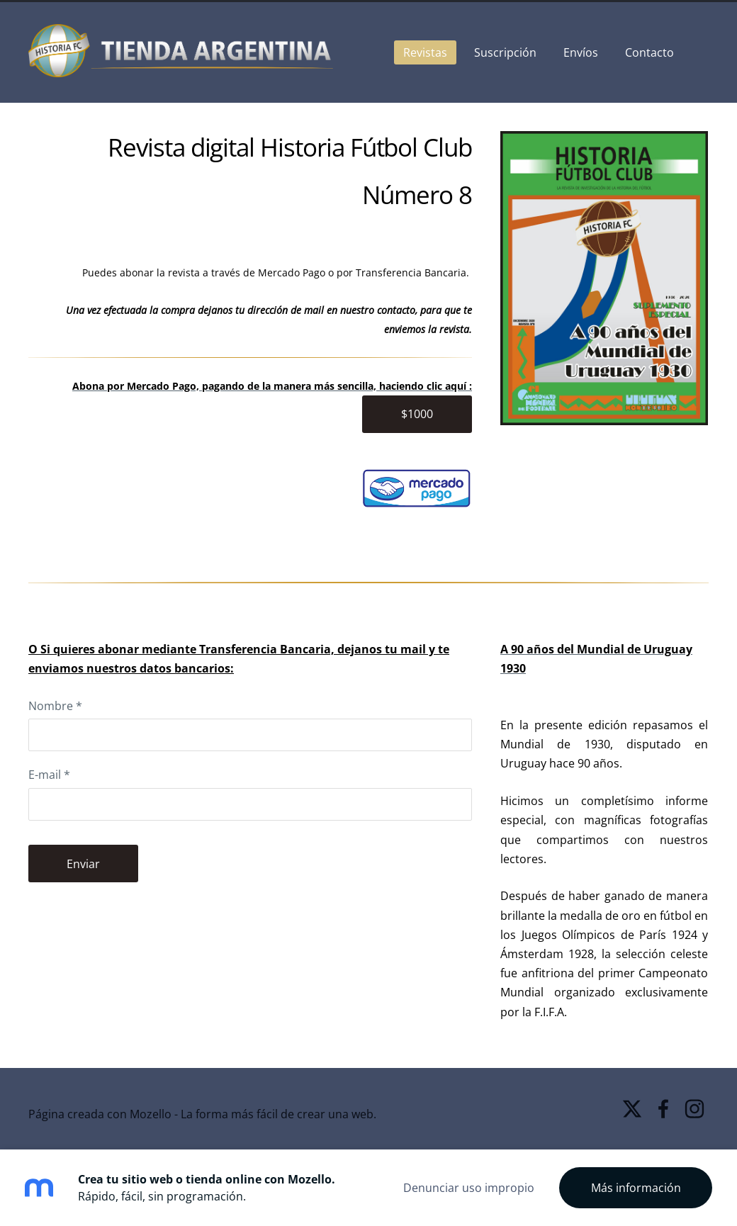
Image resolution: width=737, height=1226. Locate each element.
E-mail (49, 774)
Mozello (150, 1114)
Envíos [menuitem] (580, 52)
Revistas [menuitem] (425, 52)
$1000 (417, 414)
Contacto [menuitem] (649, 52)
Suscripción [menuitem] (505, 52)
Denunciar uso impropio (468, 1188)
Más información (636, 1188)
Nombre (55, 706)
